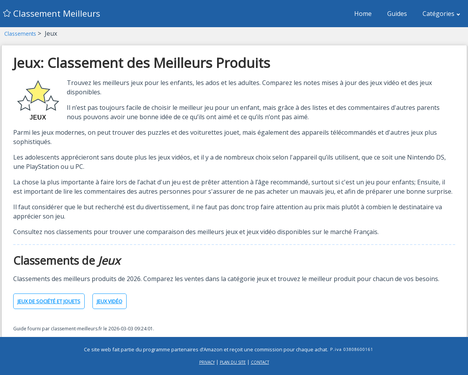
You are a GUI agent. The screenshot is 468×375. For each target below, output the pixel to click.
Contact (260, 362)
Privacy (207, 362)
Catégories (441, 13)
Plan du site (233, 362)
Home (363, 13)
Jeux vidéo (109, 301)
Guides (397, 13)
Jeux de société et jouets (48, 301)
